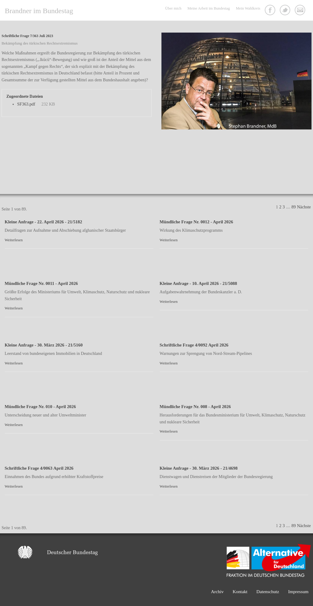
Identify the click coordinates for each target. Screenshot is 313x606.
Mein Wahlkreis (248, 8)
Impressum (298, 591)
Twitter (286, 11)
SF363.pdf (26, 104)
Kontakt (301, 11)
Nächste (304, 206)
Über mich (173, 8)
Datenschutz (267, 591)
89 (293, 206)
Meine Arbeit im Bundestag (209, 8)
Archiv (217, 591)
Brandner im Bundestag (39, 11)
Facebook (271, 11)
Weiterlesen (14, 240)
